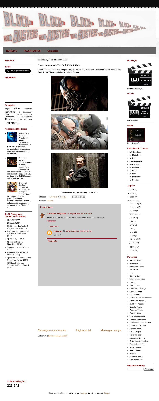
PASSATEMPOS (32, 51)
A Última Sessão (136, 260)
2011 (132, 247)
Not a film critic (136, 335)
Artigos (7, 109)
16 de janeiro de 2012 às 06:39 (79, 213)
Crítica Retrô (135, 295)
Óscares (29, 117)
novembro (134, 207)
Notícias (50, 201)
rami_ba (83, 393)
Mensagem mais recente (52, 330)
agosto (133, 218)
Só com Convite (136, 357)
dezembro (134, 204)
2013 (132, 197)
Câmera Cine (135, 276)
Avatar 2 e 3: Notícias (24, 134)
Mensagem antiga (111, 330)
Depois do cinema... (138, 301)
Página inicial (83, 330)
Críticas (16, 108)
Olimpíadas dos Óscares (15, 117)
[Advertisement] (79, 307)
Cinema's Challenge (138, 288)
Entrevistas (27, 109)
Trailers (10, 122)
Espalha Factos (136, 307)
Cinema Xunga (136, 291)
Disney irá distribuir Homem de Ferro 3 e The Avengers (24, 187)
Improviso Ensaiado (138, 319)
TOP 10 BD (24, 119)
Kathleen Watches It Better (140, 322)
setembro (134, 214)
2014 (132, 193)
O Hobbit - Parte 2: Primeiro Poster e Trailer (25, 161)
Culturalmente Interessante (141, 298)
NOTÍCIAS (11, 51)
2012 (132, 200)
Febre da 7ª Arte (136, 310)
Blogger (106, 393)
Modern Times (135, 329)
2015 (132, 190)
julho (132, 221)
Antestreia (134, 270)
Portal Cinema (135, 347)
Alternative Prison (137, 267)
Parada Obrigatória (137, 344)
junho (132, 225)
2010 (132, 251)
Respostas (54, 226)
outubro (133, 211)
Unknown (58, 231)
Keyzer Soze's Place (138, 326)
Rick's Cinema (135, 350)
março (132, 236)
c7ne (132, 273)
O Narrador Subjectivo (56, 213)
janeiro (133, 243)
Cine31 (132, 282)
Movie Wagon (135, 332)
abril (132, 232)
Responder (51, 221)
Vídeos (18, 123)
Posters (10, 119)
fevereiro (133, 239)
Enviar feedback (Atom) (57, 336)
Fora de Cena (135, 313)
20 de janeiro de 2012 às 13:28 (78, 231)
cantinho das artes (137, 279)
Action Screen (135, 264)
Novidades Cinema (137, 338)
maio (132, 228)
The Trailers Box (136, 360)
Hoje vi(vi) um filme (137, 316)
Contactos (52, 51)
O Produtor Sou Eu (22, 114)
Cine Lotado (134, 285)
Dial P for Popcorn (137, 304)
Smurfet (133, 353)
